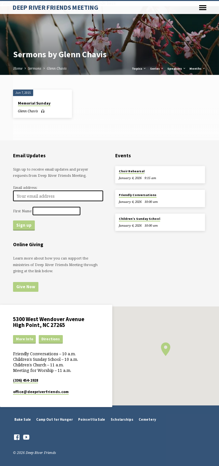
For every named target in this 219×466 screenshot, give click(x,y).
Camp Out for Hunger (54, 419)
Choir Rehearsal (131, 171)
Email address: (25, 187)
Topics (139, 68)
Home (17, 68)
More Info (24, 339)
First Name (22, 210)
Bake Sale (22, 419)
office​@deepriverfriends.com (41, 391)
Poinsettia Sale (91, 419)
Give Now (25, 286)
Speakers (176, 68)
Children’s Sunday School (139, 219)
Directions (50, 339)
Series (157, 68)
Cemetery (147, 419)
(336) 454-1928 (25, 380)
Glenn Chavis (57, 68)
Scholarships (122, 419)
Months (197, 68)
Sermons (34, 68)
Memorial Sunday (34, 103)
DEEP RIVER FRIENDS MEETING (55, 7)
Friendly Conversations (138, 195)
